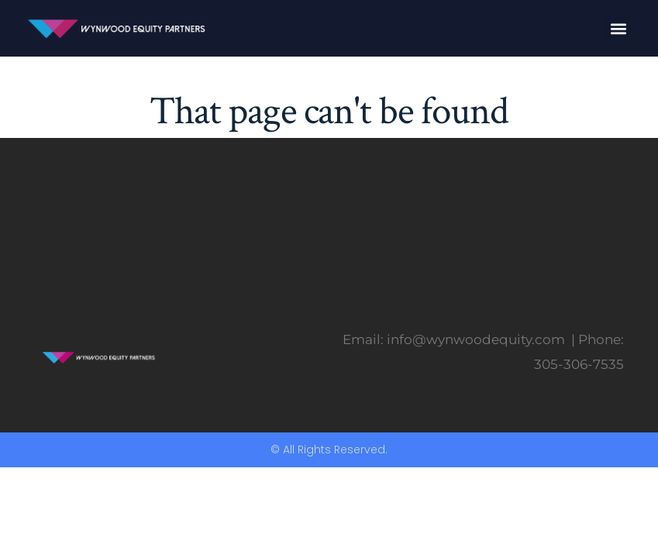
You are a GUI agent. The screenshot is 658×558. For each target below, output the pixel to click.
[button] (618, 28)
